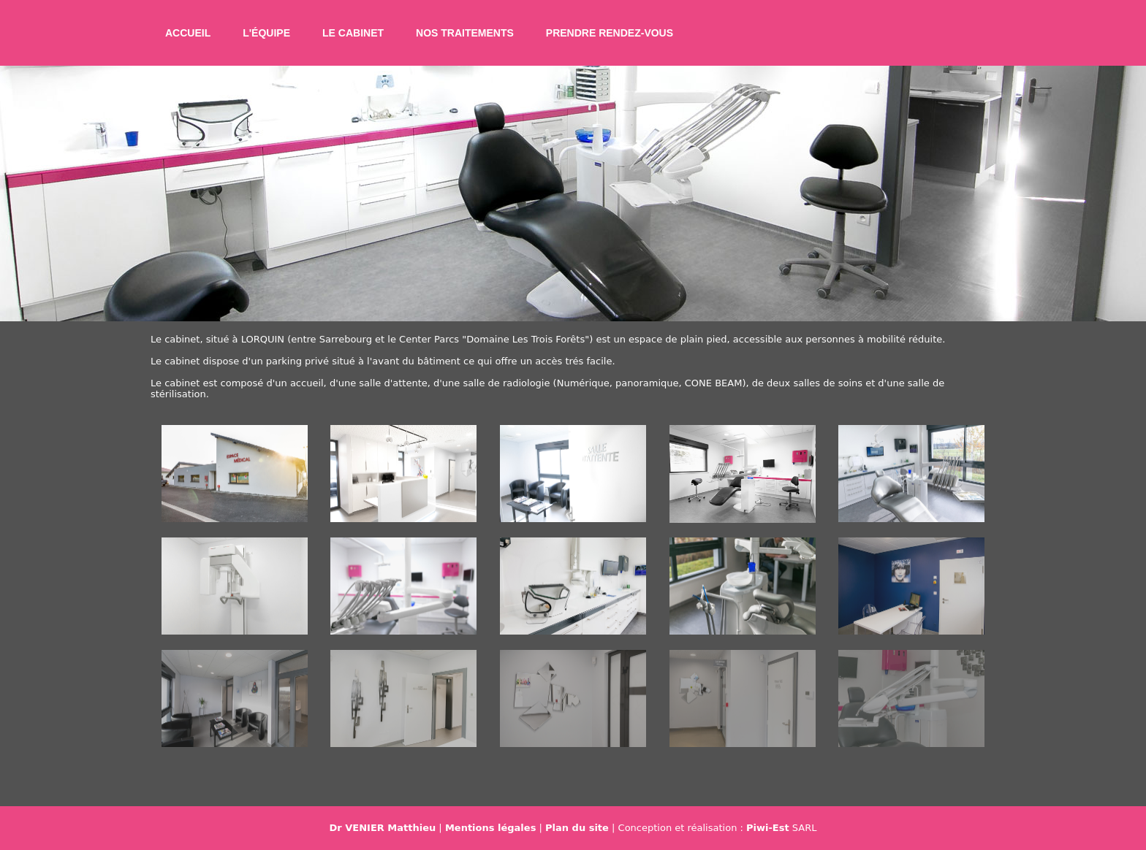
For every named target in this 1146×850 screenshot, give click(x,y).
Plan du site (577, 827)
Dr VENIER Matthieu (383, 827)
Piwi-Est (767, 827)
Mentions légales (490, 827)
